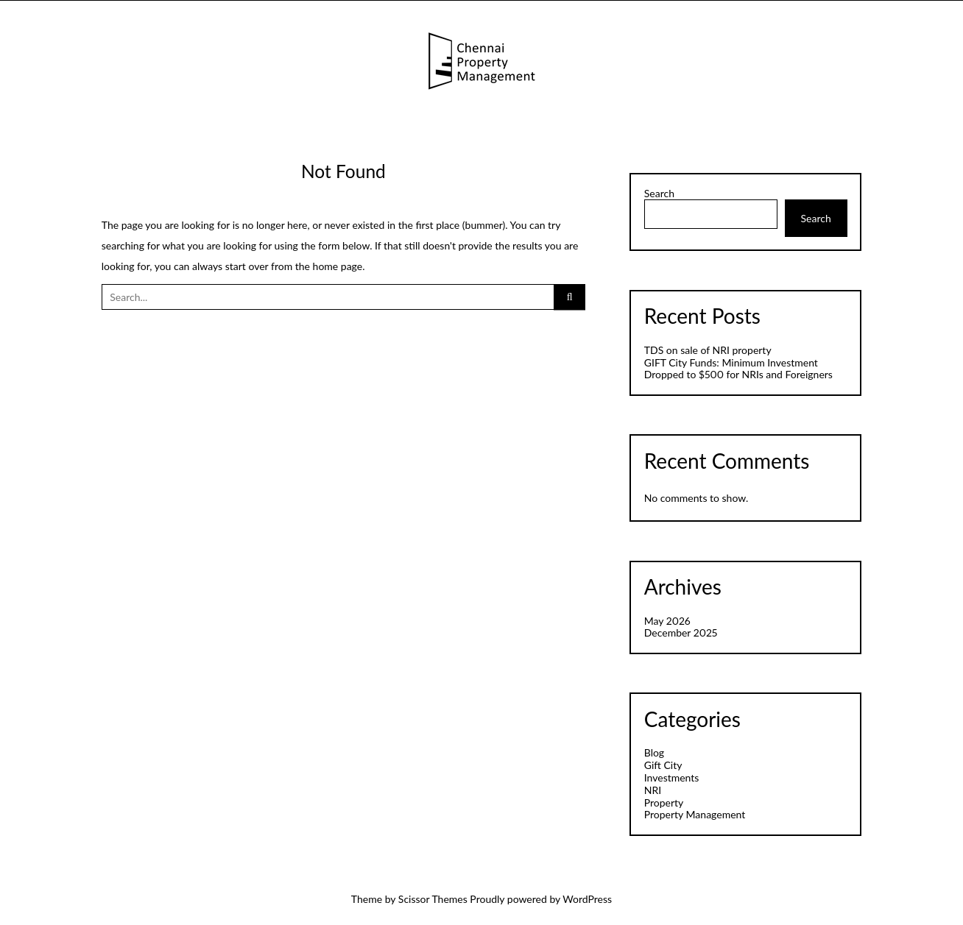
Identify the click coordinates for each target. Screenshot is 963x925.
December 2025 (681, 632)
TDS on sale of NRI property (708, 350)
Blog (654, 752)
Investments (671, 777)
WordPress (587, 899)
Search (659, 193)
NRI (652, 790)
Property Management (695, 814)
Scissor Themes (433, 899)
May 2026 (667, 620)
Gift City (663, 765)
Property (664, 802)
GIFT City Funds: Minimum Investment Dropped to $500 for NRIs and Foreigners (738, 368)
